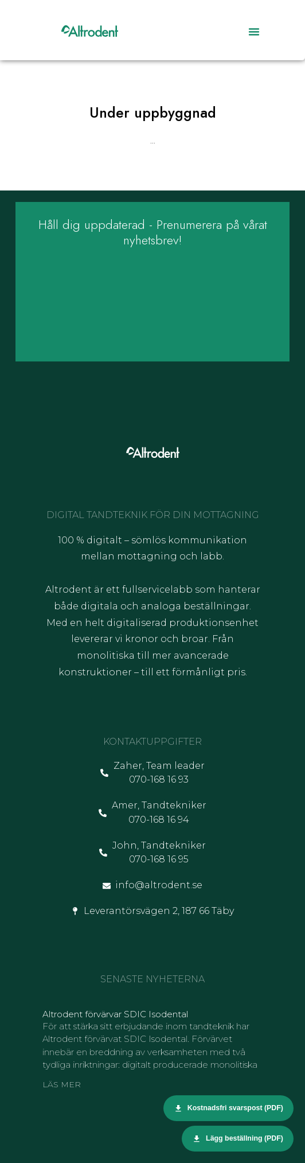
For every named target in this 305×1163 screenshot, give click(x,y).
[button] (254, 31)
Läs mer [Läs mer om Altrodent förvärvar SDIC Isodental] (61, 1084)
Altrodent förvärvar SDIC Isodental (115, 1014)
